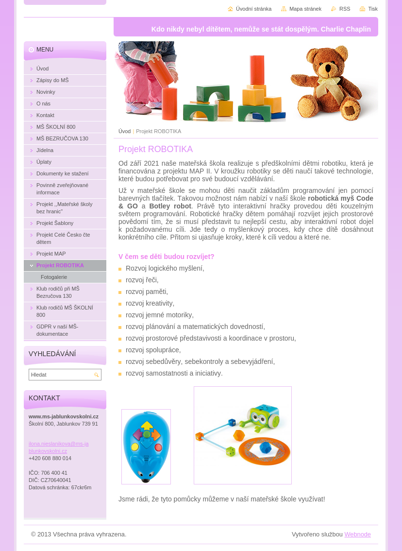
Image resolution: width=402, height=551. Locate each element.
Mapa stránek (305, 9)
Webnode (357, 534)
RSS (344, 9)
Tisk (373, 9)
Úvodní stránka (253, 9)
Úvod (124, 131)
